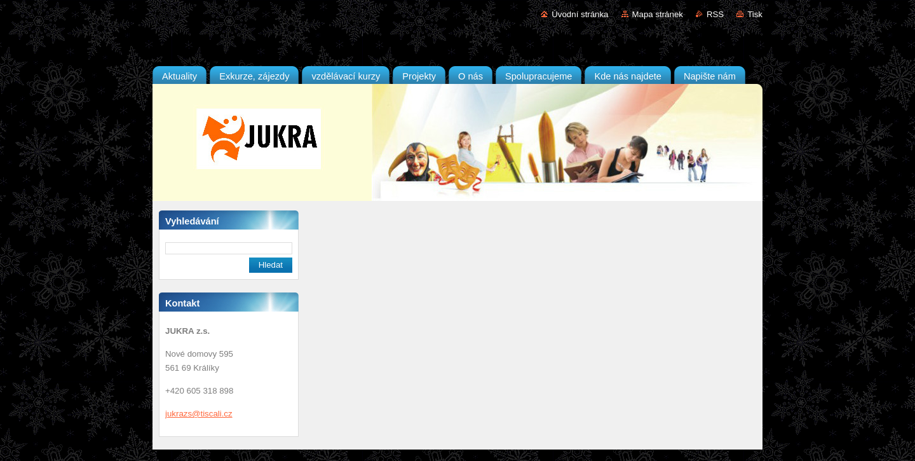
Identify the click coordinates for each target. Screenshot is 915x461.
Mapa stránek (657, 14)
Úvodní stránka (580, 14)
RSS (715, 14)
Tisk (754, 14)
